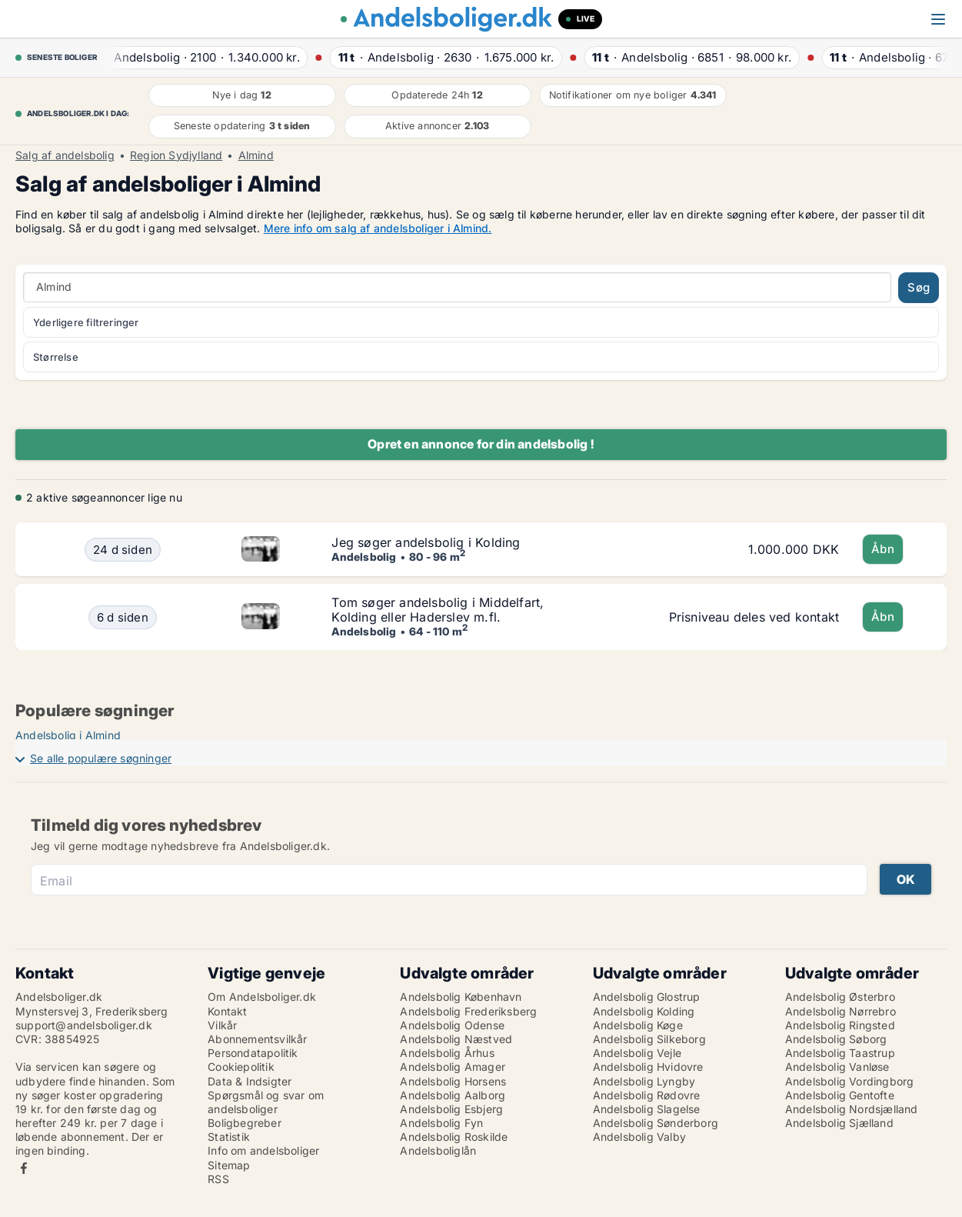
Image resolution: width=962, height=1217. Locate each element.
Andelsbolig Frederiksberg (468, 1011)
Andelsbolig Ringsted (840, 1025)
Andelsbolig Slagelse (647, 1108)
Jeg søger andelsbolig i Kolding (425, 542)
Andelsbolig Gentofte (839, 1095)
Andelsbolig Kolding (644, 1011)
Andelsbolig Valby (639, 1136)
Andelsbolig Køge (638, 1025)
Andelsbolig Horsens (453, 1081)
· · (202, 57)
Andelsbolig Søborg (836, 1038)
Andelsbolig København (460, 996)
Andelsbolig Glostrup (647, 996)
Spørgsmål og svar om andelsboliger (266, 1102)
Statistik (229, 1136)
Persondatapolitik (253, 1052)
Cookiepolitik (241, 1066)
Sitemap (229, 1165)
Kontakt (227, 1011)
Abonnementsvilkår (257, 1038)
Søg (918, 287)
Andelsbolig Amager (452, 1066)
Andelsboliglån (438, 1150)
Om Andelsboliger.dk (262, 996)
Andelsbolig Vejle (637, 1052)
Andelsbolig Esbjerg (451, 1108)
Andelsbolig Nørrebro (840, 1011)
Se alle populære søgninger (100, 758)
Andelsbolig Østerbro (840, 996)
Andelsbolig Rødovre (647, 1095)
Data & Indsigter (249, 1081)
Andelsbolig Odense (452, 1025)
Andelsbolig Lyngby (644, 1081)
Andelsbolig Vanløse (837, 1066)
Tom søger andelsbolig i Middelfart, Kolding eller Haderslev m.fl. (437, 609)
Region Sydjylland (176, 155)
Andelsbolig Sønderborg (655, 1122)
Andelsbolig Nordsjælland (851, 1108)
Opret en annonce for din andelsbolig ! (481, 444)
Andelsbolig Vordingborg (849, 1081)
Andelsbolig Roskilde (454, 1136)
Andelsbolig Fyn (441, 1122)
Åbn (882, 549)
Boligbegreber (244, 1122)
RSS (218, 1178)
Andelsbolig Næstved (456, 1038)
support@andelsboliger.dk (83, 1025)
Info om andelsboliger (263, 1150)
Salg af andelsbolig (65, 155)
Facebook (23, 1168)
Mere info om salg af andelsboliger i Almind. (378, 228)
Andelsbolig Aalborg (452, 1095)
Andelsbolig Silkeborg (649, 1038)
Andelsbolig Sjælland (839, 1122)
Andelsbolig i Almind (68, 735)
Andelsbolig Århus (447, 1052)
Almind (256, 155)
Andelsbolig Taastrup (840, 1052)
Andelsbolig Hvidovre (648, 1066)
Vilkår (222, 1025)
